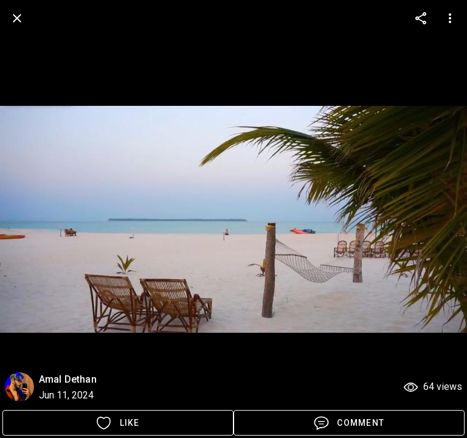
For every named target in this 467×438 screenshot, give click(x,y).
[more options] (420, 18)
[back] (17, 18)
